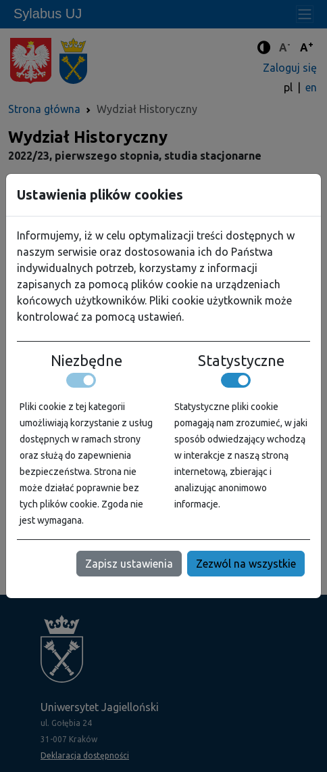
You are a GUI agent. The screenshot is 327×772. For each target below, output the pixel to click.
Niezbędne (86, 361)
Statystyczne (241, 361)
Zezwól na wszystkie (246, 564)
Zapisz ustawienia (129, 564)
